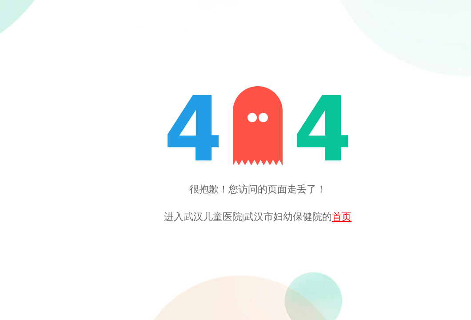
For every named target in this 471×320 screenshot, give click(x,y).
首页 (341, 216)
